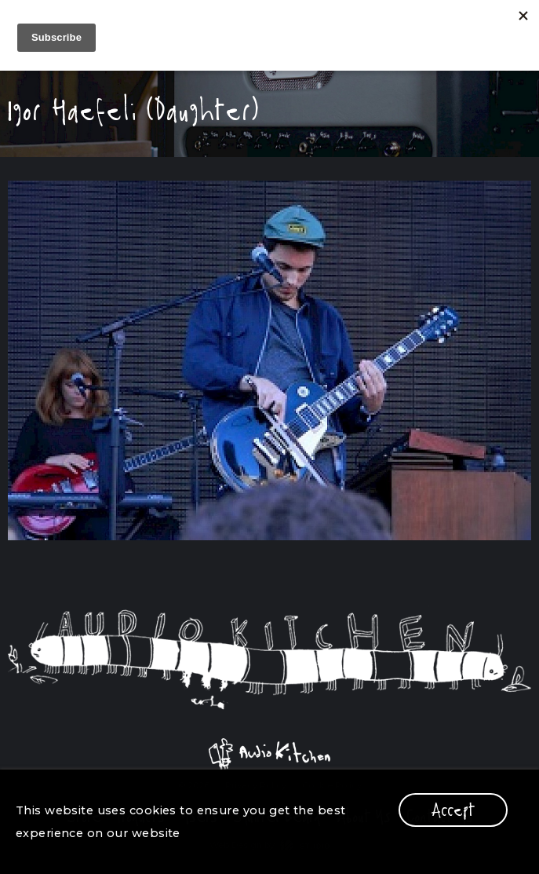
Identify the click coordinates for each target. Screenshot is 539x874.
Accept (453, 810)
